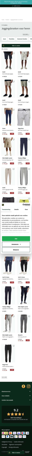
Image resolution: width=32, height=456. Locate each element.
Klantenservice (16, 391)
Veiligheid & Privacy (7, 442)
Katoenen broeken (22, 39)
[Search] (16, 14)
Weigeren (16, 249)
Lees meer (26, 34)
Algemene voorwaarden (15, 444)
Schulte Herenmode (16, 400)
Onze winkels (16, 396)
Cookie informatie (18, 442)
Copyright (4, 447)
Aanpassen (16, 244)
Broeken (7, 19)
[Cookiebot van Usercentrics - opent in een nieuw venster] (23, 205)
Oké (16, 238)
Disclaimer (4, 444)
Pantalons (11, 39)
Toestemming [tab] (6, 209)
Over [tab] (26, 209)
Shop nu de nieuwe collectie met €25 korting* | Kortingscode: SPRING (16, 2)
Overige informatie (14, 447)
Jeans (4, 39)
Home (3, 19)
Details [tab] (16, 209)
